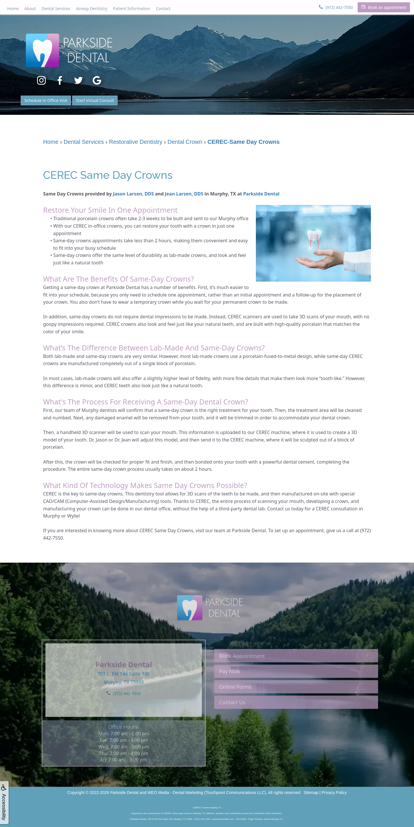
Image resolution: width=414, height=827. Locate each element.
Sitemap (311, 792)
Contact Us (232, 717)
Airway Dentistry (91, 8)
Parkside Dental (261, 194)
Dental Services (56, 8)
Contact (163, 8)
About (30, 8)
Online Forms (235, 701)
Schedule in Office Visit (45, 100)
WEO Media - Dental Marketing (175, 792)
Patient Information (131, 8)
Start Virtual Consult (95, 100)
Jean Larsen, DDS (184, 194)
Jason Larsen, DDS (133, 194)
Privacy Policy (334, 792)
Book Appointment (242, 670)
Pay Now (229, 686)
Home (13, 8)
